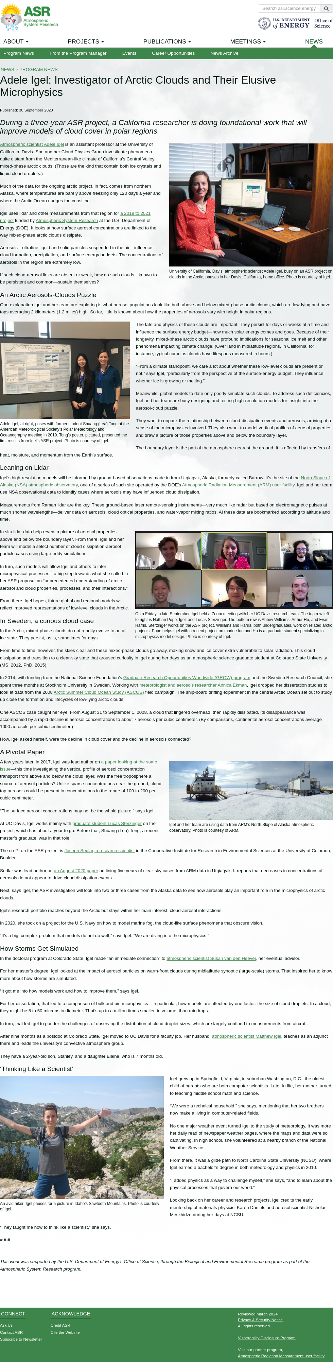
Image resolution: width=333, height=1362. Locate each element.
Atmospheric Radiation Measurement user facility (281, 1356)
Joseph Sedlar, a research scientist (100, 850)
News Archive (224, 53)
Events (129, 53)
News (314, 41)
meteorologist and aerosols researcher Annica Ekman (193, 685)
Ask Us (6, 1325)
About (13, 41)
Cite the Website (65, 1332)
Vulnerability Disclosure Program (267, 1337)
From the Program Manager (78, 53)
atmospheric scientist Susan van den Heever (211, 958)
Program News (18, 53)
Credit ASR (60, 1325)
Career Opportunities (173, 53)
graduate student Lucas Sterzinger (107, 823)
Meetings (245, 41)
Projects (83, 41)
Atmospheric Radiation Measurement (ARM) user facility (238, 484)
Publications (164, 41)
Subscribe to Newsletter (21, 1339)
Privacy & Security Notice (260, 1319)
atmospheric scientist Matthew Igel (246, 1036)
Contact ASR (11, 1332)
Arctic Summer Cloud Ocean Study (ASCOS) (99, 692)
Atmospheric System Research (67, 220)
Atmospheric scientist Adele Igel (32, 144)
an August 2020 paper (76, 870)
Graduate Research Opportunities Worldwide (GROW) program (186, 677)
